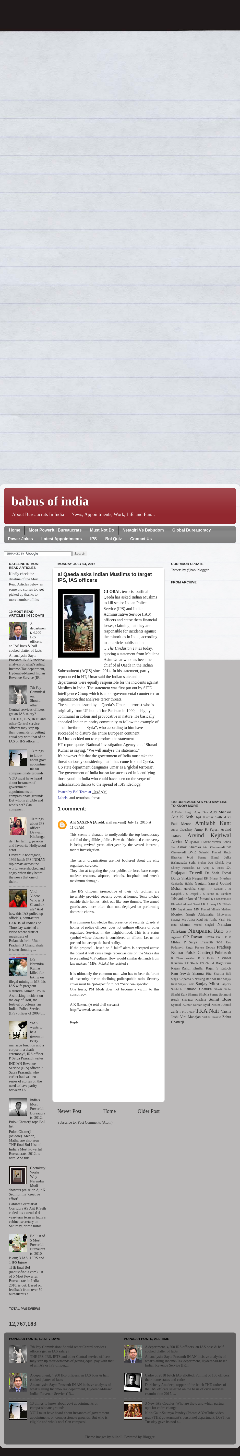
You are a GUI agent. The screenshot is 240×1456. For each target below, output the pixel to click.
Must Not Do (102, 530)
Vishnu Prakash (211, 1017)
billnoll (117, 1437)
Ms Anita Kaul (192, 919)
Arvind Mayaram (186, 841)
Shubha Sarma (208, 994)
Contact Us (141, 539)
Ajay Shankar (220, 812)
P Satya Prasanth (198, 942)
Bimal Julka (221, 857)
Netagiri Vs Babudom (143, 530)
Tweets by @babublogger (190, 570)
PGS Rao (224, 942)
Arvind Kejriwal (209, 835)
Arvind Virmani (212, 841)
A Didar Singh (181, 812)
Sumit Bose (220, 999)
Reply (74, 1022)
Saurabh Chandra (198, 989)
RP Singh (191, 963)
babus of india (50, 501)
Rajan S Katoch (218, 968)
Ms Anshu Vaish (215, 919)
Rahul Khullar (193, 968)
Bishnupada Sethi (183, 862)
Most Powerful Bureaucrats (55, 530)
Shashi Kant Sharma (184, 994)
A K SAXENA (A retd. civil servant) (98, 822)
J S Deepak (191, 893)
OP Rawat (192, 936)
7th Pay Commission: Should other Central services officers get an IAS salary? (68, 1349)
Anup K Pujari (207, 829)
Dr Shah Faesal (218, 873)
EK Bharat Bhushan (217, 878)
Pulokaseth (223, 953)
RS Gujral (207, 963)
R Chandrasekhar (183, 958)
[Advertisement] (201, 689)
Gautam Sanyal (206, 883)
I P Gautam (215, 888)
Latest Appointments (61, 539)
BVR (192, 852)
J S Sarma (207, 893)
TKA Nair (208, 1010)
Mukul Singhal (204, 924)
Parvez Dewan (205, 947)
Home (14, 530)
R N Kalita (206, 958)
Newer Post (69, 1111)
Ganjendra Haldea (182, 883)
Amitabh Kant (213, 823)
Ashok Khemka (189, 847)
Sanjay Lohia (186, 984)
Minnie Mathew (221, 909)
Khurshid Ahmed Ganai (185, 904)
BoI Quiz (113, 539)
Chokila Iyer (223, 862)
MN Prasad (202, 909)
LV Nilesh (224, 904)
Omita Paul (214, 937)
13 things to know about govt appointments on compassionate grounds (64, 1405)
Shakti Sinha (222, 989)
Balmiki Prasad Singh (215, 852)
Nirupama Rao (205, 930)
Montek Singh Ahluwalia (192, 914)
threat (95, 798)
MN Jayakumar (181, 909)
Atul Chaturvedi (214, 847)
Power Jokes (20, 539)
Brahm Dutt (205, 862)
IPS (93, 539)
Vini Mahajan (190, 1017)
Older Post (149, 1111)
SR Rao (217, 979)
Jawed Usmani (199, 899)
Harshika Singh (194, 888)
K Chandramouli (221, 898)
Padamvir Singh (182, 947)
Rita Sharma (215, 973)
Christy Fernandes (183, 867)
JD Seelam (223, 894)
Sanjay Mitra (207, 983)
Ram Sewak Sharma (187, 973)
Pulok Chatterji (199, 952)
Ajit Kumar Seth (209, 817)
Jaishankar (179, 899)
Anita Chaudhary (182, 829)
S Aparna (185, 979)
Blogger (148, 1437)
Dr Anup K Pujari (210, 867)
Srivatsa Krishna (194, 999)
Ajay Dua (201, 812)
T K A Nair (186, 1011)
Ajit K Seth (182, 817)
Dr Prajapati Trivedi (201, 870)
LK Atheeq (208, 904)
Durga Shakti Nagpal (187, 878)
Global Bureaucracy (191, 530)
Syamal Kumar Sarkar (186, 1005)
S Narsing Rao (201, 979)
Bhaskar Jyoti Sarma (188, 857)
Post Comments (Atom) (95, 1122)
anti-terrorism (79, 798)
